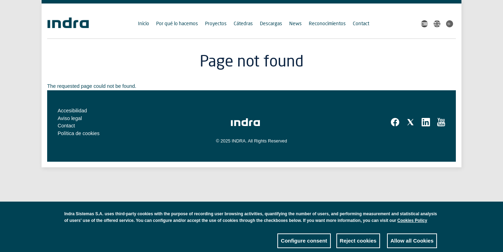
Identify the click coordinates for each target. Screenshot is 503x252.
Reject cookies (358, 243)
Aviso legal (70, 118)
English (437, 24)
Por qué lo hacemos (177, 23)
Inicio (143, 23)
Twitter (410, 122)
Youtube (441, 122)
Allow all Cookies (412, 243)
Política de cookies (79, 133)
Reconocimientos (327, 23)
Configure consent (304, 243)
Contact (361, 23)
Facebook (395, 122)
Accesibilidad (72, 110)
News (295, 23)
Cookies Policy (412, 223)
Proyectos (216, 23)
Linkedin (426, 122)
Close (432, 218)
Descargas (271, 23)
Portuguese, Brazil (449, 24)
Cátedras (243, 23)
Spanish (424, 24)
